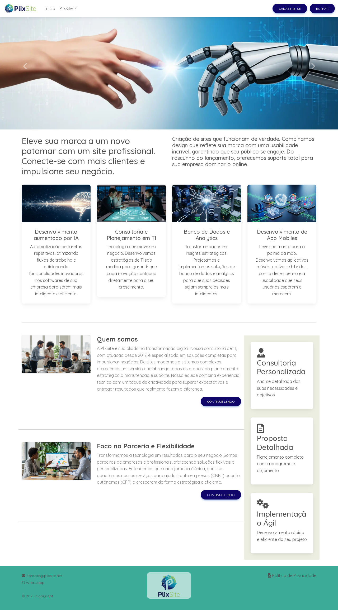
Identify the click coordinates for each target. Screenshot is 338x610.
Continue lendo (221, 402)
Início (50, 8)
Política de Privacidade (294, 575)
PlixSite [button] (66, 8)
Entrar (322, 9)
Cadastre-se (290, 9)
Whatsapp (33, 582)
